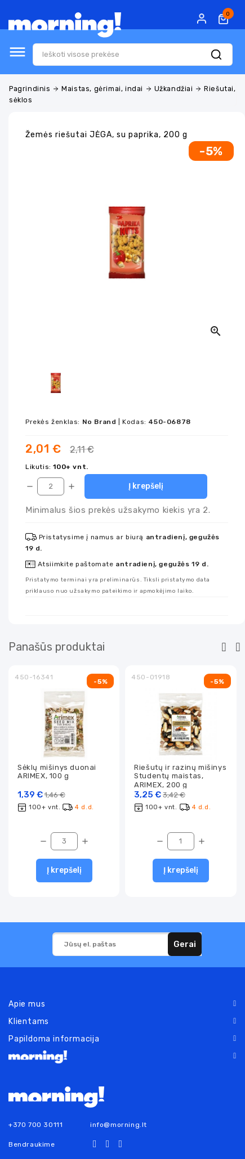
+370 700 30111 (35, 1125)
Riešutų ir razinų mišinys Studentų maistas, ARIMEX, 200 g (180, 776)
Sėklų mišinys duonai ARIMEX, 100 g (56, 771)
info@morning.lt (118, 1125)
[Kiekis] (50, 486)
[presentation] (224, 647)
